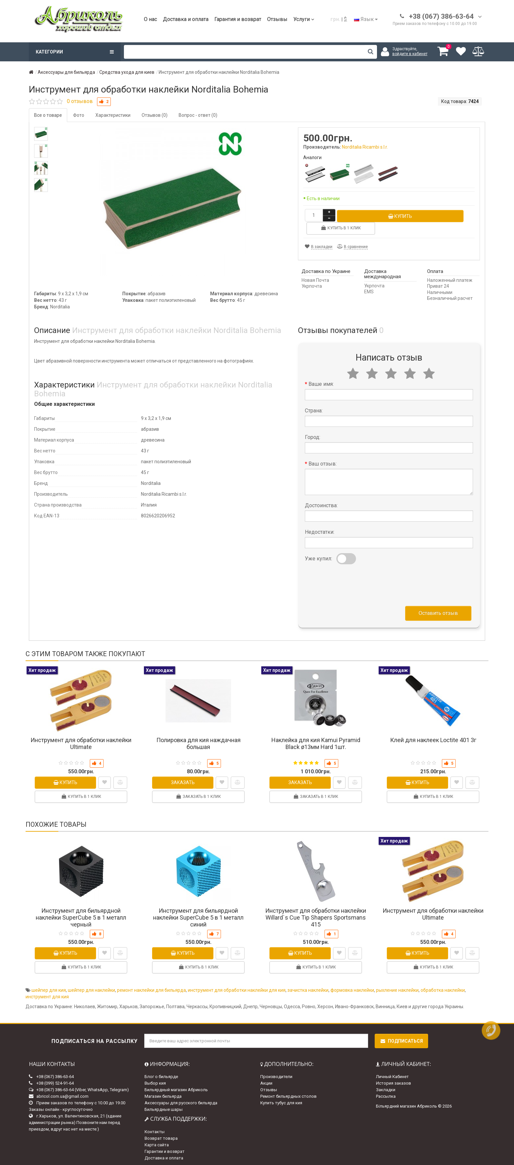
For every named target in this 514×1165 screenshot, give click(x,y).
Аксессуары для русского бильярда (181, 1099)
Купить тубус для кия (281, 1099)
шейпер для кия (48, 987)
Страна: (314, 408)
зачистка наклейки (307, 987)
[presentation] (355, 580)
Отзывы (277, 19)
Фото (78, 115)
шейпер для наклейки (91, 987)
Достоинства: (321, 502)
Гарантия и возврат (237, 19)
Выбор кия (155, 1080)
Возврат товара (161, 1135)
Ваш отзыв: (322, 461)
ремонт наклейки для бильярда (151, 987)
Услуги (303, 19)
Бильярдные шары (164, 1106)
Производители (276, 1073)
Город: (312, 434)
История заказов (393, 1080)
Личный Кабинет (392, 1073)
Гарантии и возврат (165, 1148)
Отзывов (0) (155, 115)
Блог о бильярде (161, 1073)
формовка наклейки (352, 987)
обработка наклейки (443, 987)
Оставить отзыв (438, 610)
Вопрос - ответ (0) (198, 115)
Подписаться (401, 1038)
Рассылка (386, 1093)
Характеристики (112, 115)
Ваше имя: (321, 381)
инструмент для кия (47, 993)
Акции (266, 1080)
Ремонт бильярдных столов (288, 1093)
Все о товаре (48, 115)
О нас (150, 19)
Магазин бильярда (163, 1093)
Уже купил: (318, 555)
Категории (75, 52)
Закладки (385, 1086)
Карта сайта (157, 1141)
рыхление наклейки (397, 987)
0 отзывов (80, 101)
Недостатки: (319, 529)
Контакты (155, 1128)
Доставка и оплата (185, 19)
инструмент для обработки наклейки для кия (237, 987)
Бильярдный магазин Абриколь (176, 1086)
